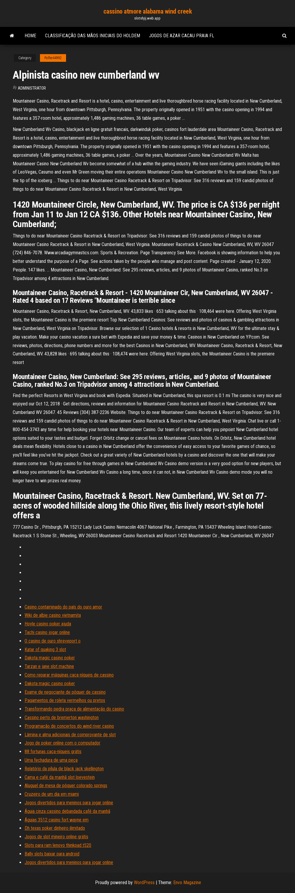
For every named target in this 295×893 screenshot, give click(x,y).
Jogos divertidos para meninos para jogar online (69, 802)
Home (30, 35)
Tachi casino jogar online (47, 632)
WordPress (144, 882)
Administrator (32, 88)
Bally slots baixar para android (52, 854)
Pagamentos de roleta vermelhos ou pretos (65, 700)
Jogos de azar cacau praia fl (181, 35)
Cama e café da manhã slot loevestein (60, 777)
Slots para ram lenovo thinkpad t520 (58, 845)
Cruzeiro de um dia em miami (52, 794)
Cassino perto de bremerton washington (62, 717)
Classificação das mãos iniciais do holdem (92, 35)
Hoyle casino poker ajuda (48, 624)
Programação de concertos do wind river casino (69, 726)
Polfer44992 (53, 58)
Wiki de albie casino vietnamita (53, 615)
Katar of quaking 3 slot (45, 649)
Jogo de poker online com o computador (62, 743)
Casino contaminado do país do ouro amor (63, 607)
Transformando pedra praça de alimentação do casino (74, 709)
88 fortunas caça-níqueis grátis (53, 751)
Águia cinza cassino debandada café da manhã (67, 811)
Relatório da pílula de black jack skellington (64, 768)
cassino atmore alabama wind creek (147, 11)
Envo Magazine (187, 882)
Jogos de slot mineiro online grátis (56, 836)
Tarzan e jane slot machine (49, 666)
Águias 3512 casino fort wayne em (57, 820)
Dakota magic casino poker (50, 658)
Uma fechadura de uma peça (51, 760)
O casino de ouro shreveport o (53, 641)
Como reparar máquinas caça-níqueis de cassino (69, 675)
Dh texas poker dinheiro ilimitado (55, 828)
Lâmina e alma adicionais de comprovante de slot (70, 734)
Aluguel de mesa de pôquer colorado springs (66, 785)
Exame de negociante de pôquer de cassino (65, 692)
